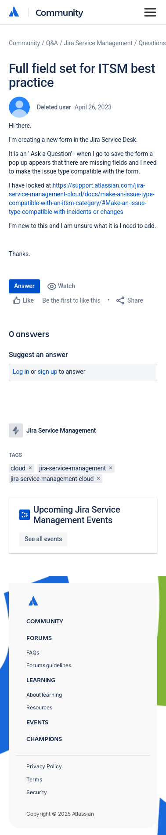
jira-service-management (72, 468)
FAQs (32, 652)
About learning (44, 694)
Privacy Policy (44, 766)
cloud (18, 468)
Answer (24, 285)
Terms (34, 779)
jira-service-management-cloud (52, 478)
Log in (21, 371)
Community (59, 12)
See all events (43, 538)
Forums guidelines (48, 665)
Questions (152, 43)
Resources (39, 707)
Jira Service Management (98, 43)
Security (36, 792)
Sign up (48, 371)
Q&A (52, 43)
